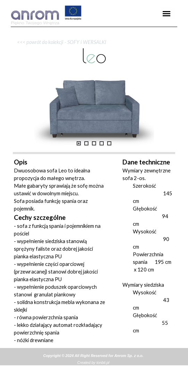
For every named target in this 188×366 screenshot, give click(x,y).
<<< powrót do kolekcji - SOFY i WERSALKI (60, 42)
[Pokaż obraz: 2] (86, 143)
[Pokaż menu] (166, 13)
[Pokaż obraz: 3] (94, 143)
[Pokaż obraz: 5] (109, 143)
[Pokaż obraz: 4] (101, 143)
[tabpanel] (94, 51)
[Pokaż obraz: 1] (79, 143)
